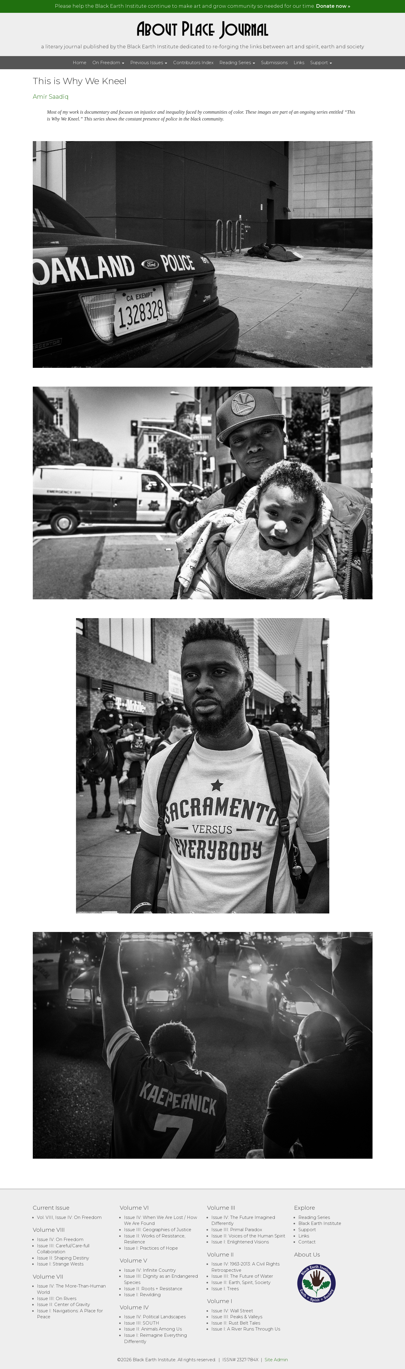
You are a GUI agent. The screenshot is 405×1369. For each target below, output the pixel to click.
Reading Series (237, 62)
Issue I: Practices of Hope (151, 1248)
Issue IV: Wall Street (232, 1311)
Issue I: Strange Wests (60, 1264)
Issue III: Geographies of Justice (157, 1229)
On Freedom (108, 62)
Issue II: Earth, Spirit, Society (241, 1282)
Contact (307, 1242)
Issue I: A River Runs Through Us (245, 1329)
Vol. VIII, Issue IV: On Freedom (69, 1217)
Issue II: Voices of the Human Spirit (248, 1236)
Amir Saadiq (51, 96)
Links (299, 62)
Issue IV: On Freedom (60, 1239)
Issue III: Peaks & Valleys (236, 1316)
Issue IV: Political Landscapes (155, 1316)
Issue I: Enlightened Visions (240, 1242)
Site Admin (276, 1359)
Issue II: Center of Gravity (63, 1304)
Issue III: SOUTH (141, 1323)
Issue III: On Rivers (56, 1298)
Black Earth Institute (319, 1223)
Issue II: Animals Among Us (153, 1329)
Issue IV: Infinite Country (150, 1270)
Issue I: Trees (225, 1288)
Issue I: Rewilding (142, 1294)
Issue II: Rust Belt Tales (235, 1323)
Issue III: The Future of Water (242, 1276)
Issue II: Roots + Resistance (153, 1288)
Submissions (274, 62)
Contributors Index (193, 62)
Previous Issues (148, 62)
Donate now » (333, 6)
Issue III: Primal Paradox (236, 1229)
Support (321, 62)
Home (79, 62)
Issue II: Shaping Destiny (63, 1258)
